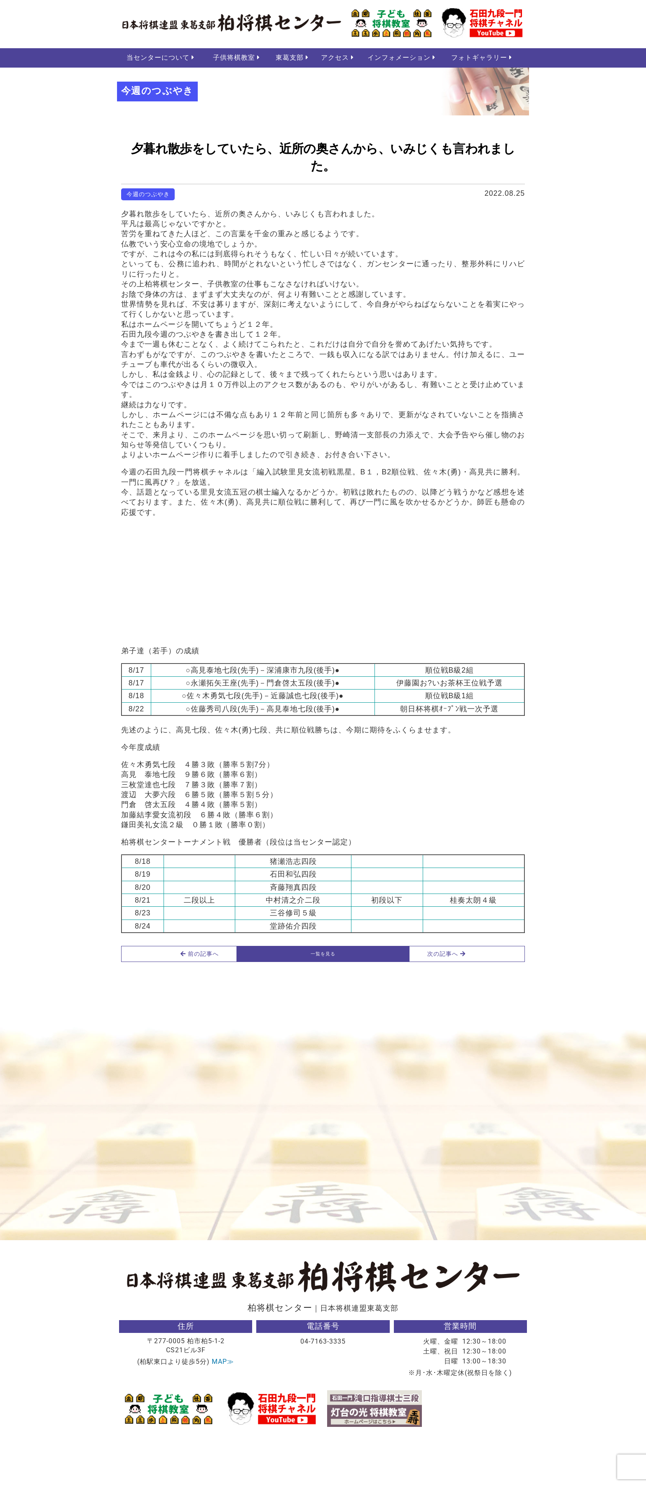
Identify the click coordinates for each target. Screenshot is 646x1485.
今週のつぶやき (148, 195)
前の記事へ (162, 998)
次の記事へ (484, 998)
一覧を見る (323, 998)
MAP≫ (223, 1409)
